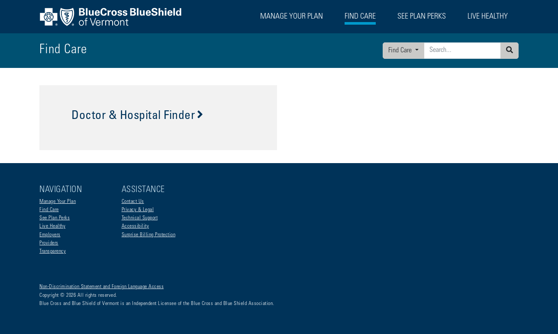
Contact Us (133, 201)
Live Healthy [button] (488, 17)
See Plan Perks (54, 218)
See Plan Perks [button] (421, 17)
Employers (50, 235)
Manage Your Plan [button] (291, 17)
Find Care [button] (360, 17)
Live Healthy (52, 226)
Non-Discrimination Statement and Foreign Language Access (101, 286)
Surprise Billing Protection (149, 235)
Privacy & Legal (138, 209)
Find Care (400, 50)
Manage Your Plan (57, 201)
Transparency (52, 251)
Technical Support (140, 218)
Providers (48, 243)
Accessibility (135, 226)
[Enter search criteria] (462, 50)
